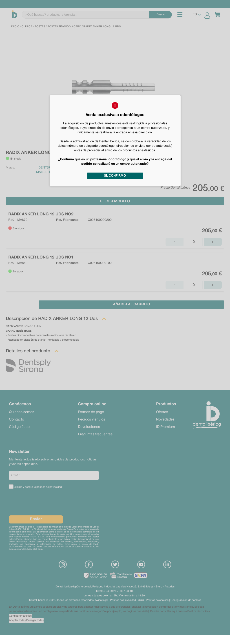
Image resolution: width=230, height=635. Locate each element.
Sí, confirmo (115, 175)
